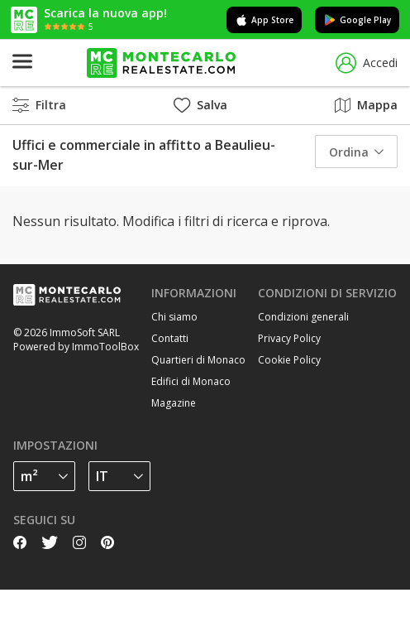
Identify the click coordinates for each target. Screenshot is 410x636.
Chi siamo (174, 317)
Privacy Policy (289, 338)
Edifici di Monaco (191, 381)
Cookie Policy (289, 360)
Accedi (367, 63)
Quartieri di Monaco (198, 360)
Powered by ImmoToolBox (76, 347)
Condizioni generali (303, 317)
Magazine (173, 403)
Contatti (169, 338)
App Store (264, 19)
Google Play (357, 19)
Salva (200, 105)
